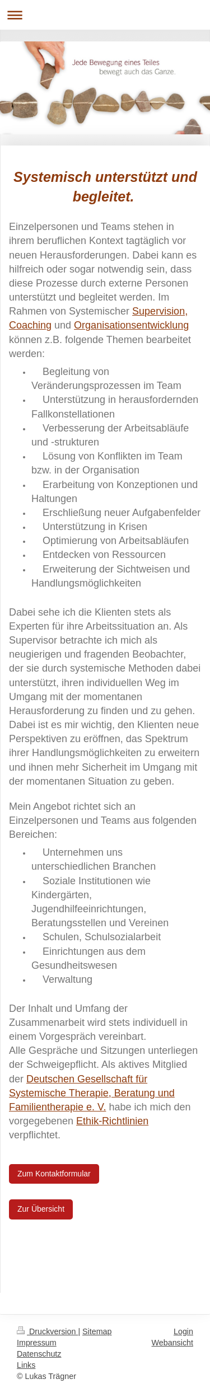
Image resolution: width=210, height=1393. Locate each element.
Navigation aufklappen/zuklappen (105, 15)
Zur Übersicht (40, 1208)
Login (183, 1331)
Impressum (37, 1342)
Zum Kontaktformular (54, 1173)
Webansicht (172, 1342)
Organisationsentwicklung (131, 325)
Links (26, 1365)
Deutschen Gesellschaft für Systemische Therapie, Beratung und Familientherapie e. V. (92, 1093)
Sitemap (96, 1331)
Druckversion (47, 1331)
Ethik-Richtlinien (112, 1121)
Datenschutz (39, 1353)
